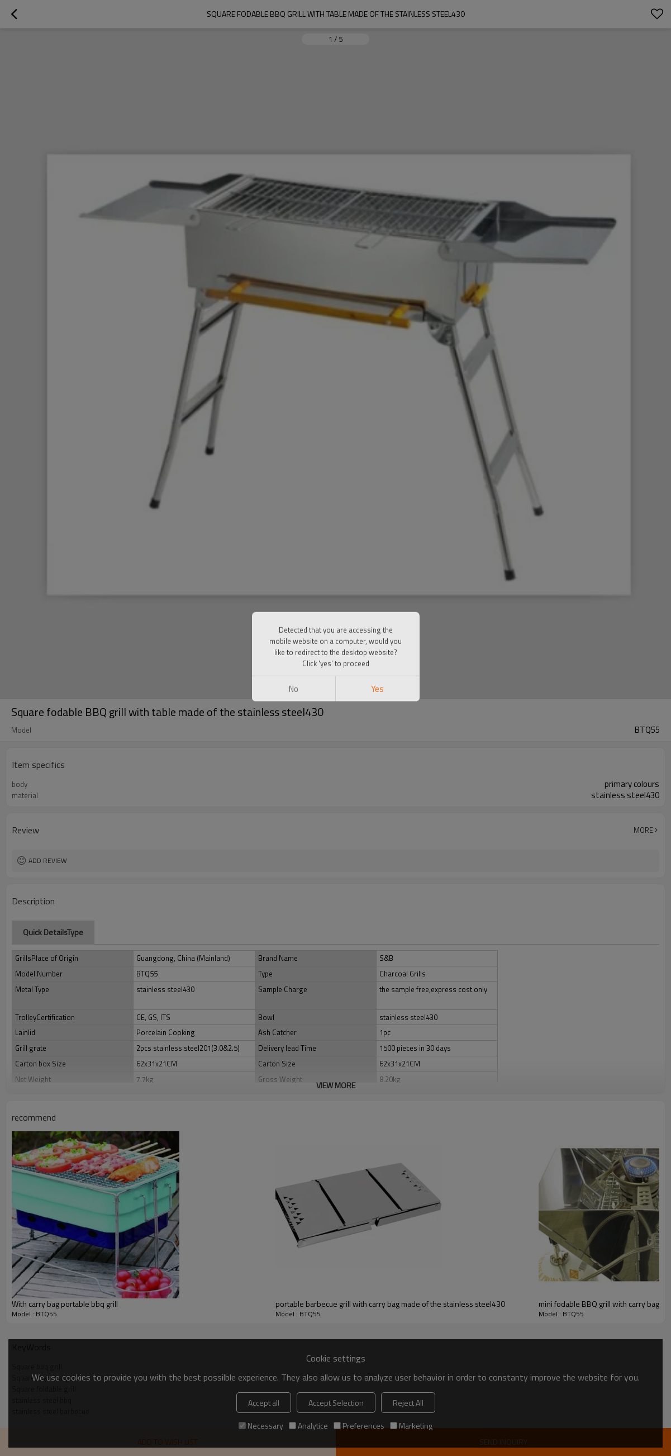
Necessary (261, 1425)
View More (335, 1085)
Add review (47, 860)
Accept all (263, 1402)
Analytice (308, 1425)
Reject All (408, 1402)
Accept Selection (336, 1402)
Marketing (411, 1425)
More (643, 830)
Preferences (359, 1425)
